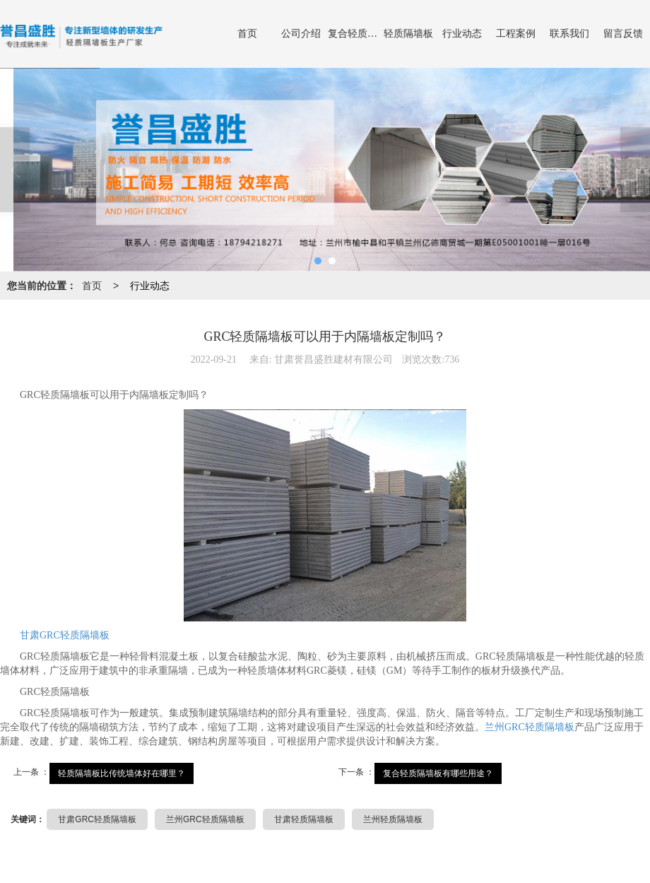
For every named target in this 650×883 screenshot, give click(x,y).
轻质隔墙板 (408, 33)
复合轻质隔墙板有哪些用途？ (438, 773)
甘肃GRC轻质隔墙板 (65, 635)
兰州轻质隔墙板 (392, 819)
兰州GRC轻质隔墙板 (529, 727)
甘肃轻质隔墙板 (303, 819)
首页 (247, 33)
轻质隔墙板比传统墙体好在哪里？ (121, 773)
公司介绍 (301, 33)
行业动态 (462, 33)
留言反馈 (623, 33)
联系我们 (569, 33)
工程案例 (516, 33)
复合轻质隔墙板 (355, 33)
